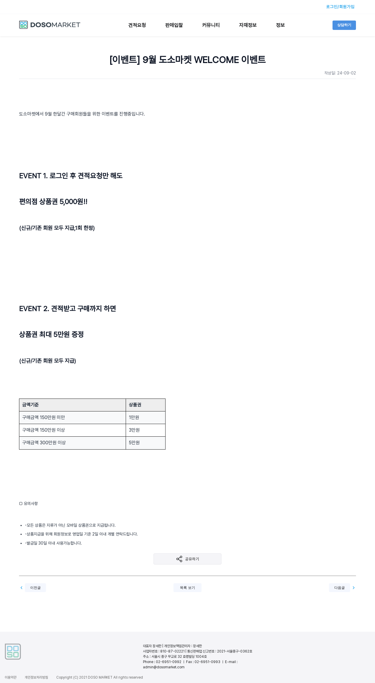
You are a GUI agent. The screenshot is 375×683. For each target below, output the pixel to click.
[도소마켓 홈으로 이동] (50, 28)
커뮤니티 (211, 25)
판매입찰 (174, 25)
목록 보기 (187, 588)
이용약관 (10, 677)
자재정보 (248, 25)
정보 (280, 25)
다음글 (339, 588)
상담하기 (344, 25)
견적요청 (137, 25)
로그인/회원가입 (340, 6)
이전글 (35, 588)
